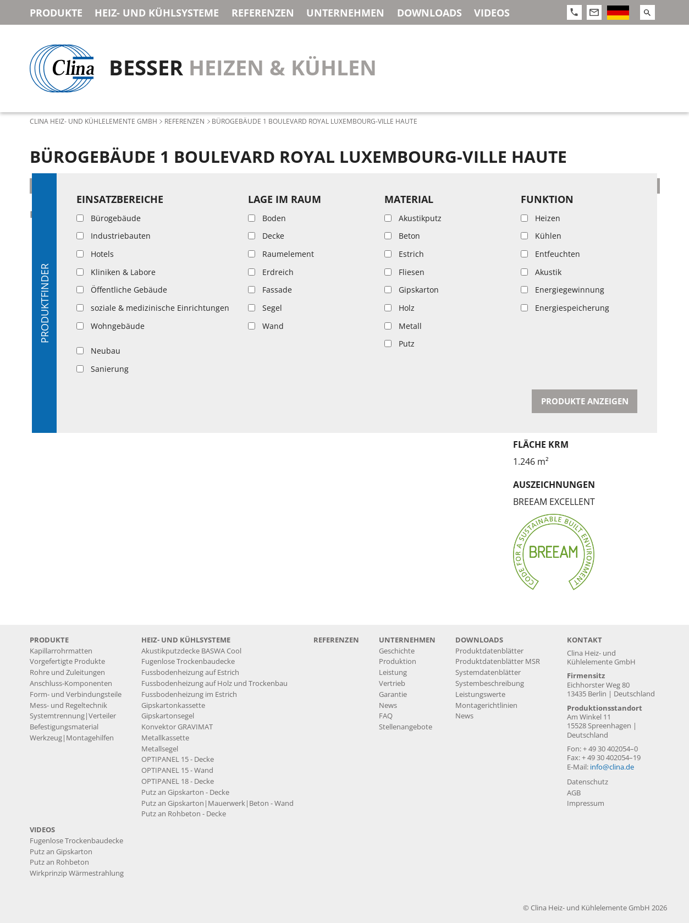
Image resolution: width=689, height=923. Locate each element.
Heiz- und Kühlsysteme (157, 12)
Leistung (393, 672)
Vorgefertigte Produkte (67, 661)
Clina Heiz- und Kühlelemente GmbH (93, 121)
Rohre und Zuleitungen (67, 672)
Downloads (429, 12)
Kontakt (584, 640)
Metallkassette (165, 738)
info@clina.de (612, 767)
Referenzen (262, 12)
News (388, 705)
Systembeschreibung (489, 683)
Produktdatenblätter (489, 651)
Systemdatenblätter (488, 672)
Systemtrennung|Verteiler (73, 716)
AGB (574, 793)
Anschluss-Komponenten (71, 683)
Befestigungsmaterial (64, 727)
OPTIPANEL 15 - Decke (177, 759)
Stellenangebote (405, 727)
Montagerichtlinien (486, 705)
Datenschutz (587, 782)
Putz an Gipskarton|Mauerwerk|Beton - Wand (217, 803)
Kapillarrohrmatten (61, 651)
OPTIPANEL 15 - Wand (177, 770)
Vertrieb (392, 683)
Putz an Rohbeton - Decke (92, 214)
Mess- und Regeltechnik (68, 705)
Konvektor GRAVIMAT (177, 727)
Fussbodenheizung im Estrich (189, 694)
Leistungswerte (480, 694)
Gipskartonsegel (167, 716)
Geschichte (397, 651)
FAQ (386, 716)
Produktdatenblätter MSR (497, 661)
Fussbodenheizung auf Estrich (190, 672)
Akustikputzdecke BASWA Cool (191, 651)
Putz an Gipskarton (61, 851)
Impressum (585, 803)
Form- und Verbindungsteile (76, 694)
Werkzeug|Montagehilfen (72, 738)
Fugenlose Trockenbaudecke (188, 661)
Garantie (393, 694)
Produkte (56, 12)
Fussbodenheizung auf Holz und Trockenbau (214, 683)
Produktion (397, 661)
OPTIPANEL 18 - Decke (177, 781)
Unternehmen (345, 12)
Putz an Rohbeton (59, 862)
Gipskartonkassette (173, 705)
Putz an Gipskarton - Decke (185, 792)
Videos (492, 12)
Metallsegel (159, 749)
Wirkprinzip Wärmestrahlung (77, 873)
